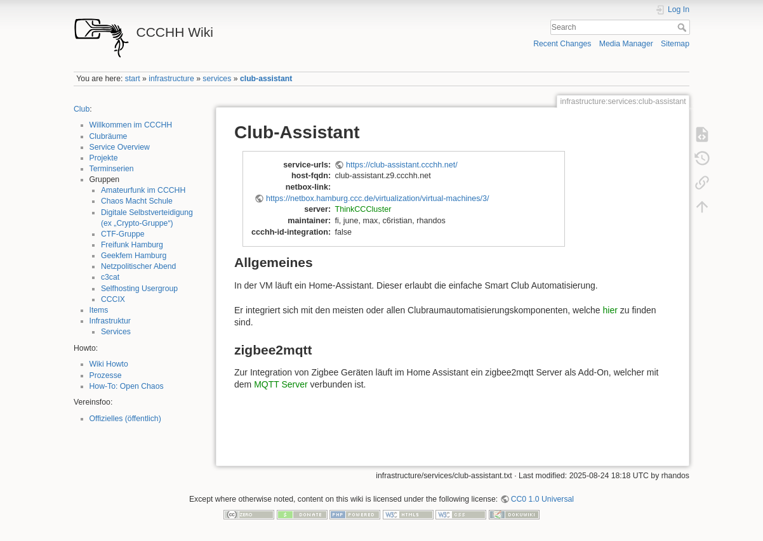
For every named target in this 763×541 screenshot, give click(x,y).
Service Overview (120, 147)
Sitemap (675, 43)
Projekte (104, 157)
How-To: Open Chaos (127, 386)
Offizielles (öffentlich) (125, 418)
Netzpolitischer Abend (138, 266)
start (132, 78)
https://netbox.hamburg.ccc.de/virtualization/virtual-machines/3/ (377, 198)
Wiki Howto (109, 364)
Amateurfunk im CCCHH (143, 190)
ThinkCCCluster (363, 209)
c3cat (110, 277)
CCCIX (113, 299)
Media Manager (626, 43)
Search (683, 27)
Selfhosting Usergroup (139, 288)
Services (116, 331)
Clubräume (109, 136)
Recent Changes (562, 43)
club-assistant (266, 78)
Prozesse (106, 375)
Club (82, 109)
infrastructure (171, 78)
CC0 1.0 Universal (542, 499)
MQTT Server (281, 384)
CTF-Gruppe (123, 234)
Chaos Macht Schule (137, 201)
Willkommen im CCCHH (131, 125)
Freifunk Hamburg (132, 244)
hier (610, 310)
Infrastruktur (110, 320)
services (216, 78)
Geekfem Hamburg (134, 255)
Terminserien (112, 168)
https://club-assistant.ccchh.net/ (402, 164)
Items (99, 310)
